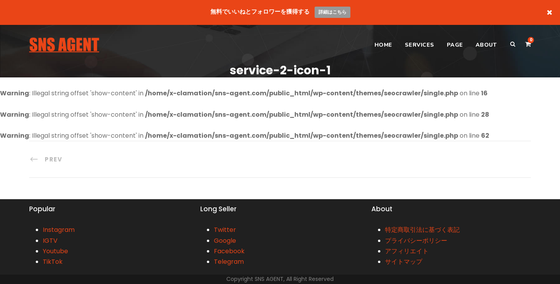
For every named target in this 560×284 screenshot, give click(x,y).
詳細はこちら (332, 12)
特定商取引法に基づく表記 (422, 229)
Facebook (229, 251)
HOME (383, 45)
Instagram (59, 229)
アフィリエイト (407, 251)
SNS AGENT (269, 279)
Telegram (229, 261)
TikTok (53, 261)
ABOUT (486, 45)
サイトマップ (403, 261)
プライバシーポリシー (416, 240)
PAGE (455, 45)
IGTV (50, 240)
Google (225, 240)
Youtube (55, 251)
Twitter (225, 229)
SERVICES (419, 45)
